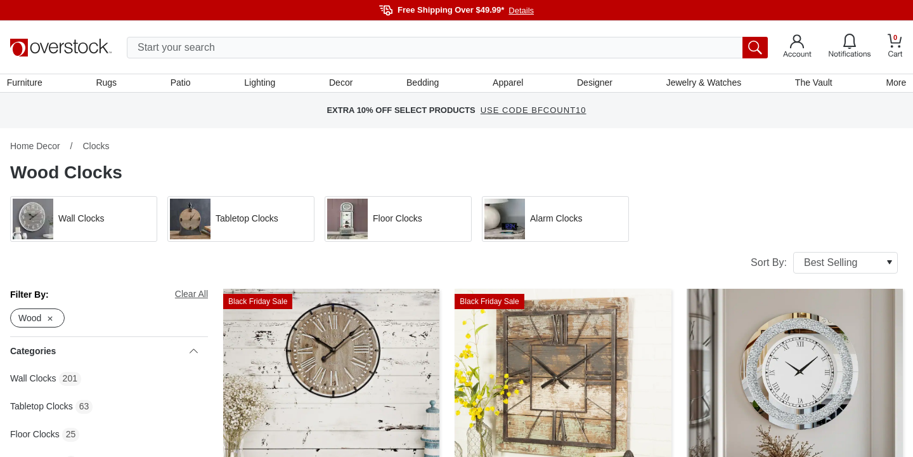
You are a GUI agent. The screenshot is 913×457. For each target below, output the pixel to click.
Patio (182, 84)
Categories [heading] (104, 355)
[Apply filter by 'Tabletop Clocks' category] (240, 222)
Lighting (260, 84)
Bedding (422, 84)
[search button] (755, 47)
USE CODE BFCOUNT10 (533, 114)
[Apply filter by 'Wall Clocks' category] (83, 222)
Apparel (507, 84)
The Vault (811, 84)
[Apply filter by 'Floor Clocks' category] (398, 222)
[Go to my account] (797, 47)
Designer (593, 84)
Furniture (28, 84)
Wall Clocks (33, 382)
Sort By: (824, 266)
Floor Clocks (35, 438)
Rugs (109, 84)
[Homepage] (61, 47)
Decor (341, 84)
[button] (83, 222)
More (893, 84)
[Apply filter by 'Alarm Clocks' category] (555, 222)
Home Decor (35, 149)
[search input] (447, 47)
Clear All (191, 297)
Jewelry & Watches (701, 84)
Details (521, 10)
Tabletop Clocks (41, 410)
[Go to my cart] (895, 47)
